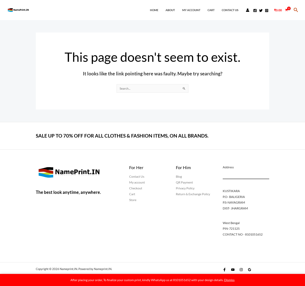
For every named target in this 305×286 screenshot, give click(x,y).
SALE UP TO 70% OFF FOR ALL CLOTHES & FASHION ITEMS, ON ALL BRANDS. (125, 136)
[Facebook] (255, 10)
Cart (213, 10)
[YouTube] (233, 270)
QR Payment (184, 182)
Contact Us (231, 10)
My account (195, 10)
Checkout (135, 188)
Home (161, 10)
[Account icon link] (247, 10)
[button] (296, 10)
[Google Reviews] (249, 270)
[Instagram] (266, 10)
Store (132, 200)
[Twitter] (261, 10)
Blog (179, 176)
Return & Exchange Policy (193, 194)
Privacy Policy (185, 188)
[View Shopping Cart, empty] (280, 10)
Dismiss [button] (229, 280)
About (176, 10)
